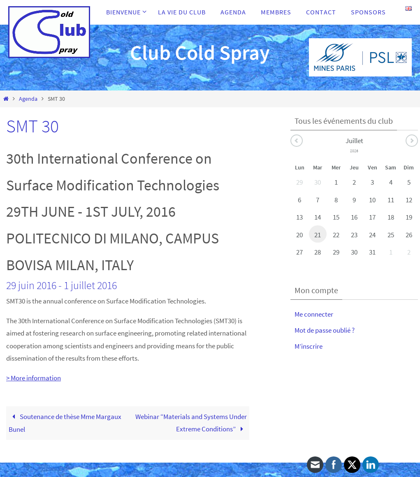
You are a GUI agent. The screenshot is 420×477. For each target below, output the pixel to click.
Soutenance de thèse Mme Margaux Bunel (65, 423)
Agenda (28, 98)
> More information (33, 377)
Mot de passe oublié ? (325, 330)
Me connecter (314, 314)
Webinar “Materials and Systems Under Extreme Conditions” (191, 423)
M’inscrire (309, 346)
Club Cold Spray (200, 52)
